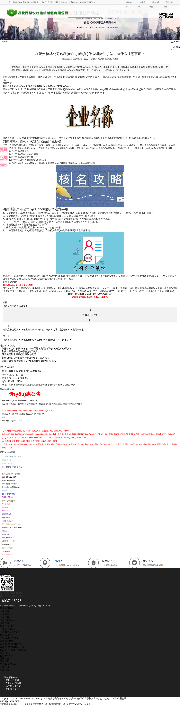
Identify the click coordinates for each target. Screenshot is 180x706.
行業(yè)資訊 (6, 655)
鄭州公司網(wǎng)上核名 (15, 305)
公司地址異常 (5, 534)
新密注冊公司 (6, 460)
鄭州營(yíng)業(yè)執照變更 (12, 527)
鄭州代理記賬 (7, 626)
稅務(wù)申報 (6, 635)
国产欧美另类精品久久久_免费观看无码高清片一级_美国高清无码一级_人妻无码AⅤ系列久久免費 (48, 704)
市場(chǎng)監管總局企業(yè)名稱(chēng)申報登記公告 (29, 361)
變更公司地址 (8, 497)
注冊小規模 (7, 548)
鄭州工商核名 (6, 514)
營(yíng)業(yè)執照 (7, 554)
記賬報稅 (4, 658)
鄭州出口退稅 (168, 4)
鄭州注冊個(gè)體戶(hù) (11, 484)
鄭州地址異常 (7, 538)
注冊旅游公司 (6, 544)
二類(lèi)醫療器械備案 (11, 644)
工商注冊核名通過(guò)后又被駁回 (12, 457)
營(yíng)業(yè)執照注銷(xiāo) (11, 487)
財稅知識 (4, 652)
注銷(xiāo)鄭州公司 (8, 480)
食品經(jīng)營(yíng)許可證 (13, 649)
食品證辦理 (141, 4)
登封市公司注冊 (13, 683)
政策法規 (4, 531)
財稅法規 (4, 667)
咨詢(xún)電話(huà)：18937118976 (90, 297)
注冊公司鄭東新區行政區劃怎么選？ (20, 354)
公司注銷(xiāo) (7, 620)
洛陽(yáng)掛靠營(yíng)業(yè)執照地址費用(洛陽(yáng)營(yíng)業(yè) (36, 348)
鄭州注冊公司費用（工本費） (13, 421)
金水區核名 (7, 521)
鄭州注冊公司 (7, 464)
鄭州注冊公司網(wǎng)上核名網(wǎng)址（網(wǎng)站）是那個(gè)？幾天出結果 (43, 329)
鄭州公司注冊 (6, 504)
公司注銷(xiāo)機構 (11, 473)
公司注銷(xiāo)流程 (12, 470)
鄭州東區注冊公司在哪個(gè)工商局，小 (22, 351)
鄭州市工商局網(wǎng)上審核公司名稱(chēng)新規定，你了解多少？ (37, 339)
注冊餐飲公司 (8, 541)
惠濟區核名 (5, 507)
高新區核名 (5, 510)
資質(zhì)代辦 (7, 641)
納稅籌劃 (4, 661)
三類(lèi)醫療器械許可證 (12, 646)
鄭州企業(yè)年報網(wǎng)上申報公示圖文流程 (25, 357)
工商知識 (175, 47)
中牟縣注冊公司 (13, 686)
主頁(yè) (175, 41)
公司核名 (4, 617)
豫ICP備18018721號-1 (11, 701)
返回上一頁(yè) (90, 315)
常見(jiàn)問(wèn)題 (10, 664)
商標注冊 (4, 490)
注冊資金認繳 (9, 494)
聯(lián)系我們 (154, 4)
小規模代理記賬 (8, 629)
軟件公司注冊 (9, 500)
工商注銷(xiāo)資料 (9, 477)
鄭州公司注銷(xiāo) (12, 467)
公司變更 (4, 614)
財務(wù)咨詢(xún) (9, 638)
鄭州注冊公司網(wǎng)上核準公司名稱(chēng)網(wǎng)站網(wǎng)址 (37, 86)
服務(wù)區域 (128, 4)
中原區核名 (6, 517)
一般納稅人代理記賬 (10, 632)
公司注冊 (4, 611)
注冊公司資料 (6, 551)
